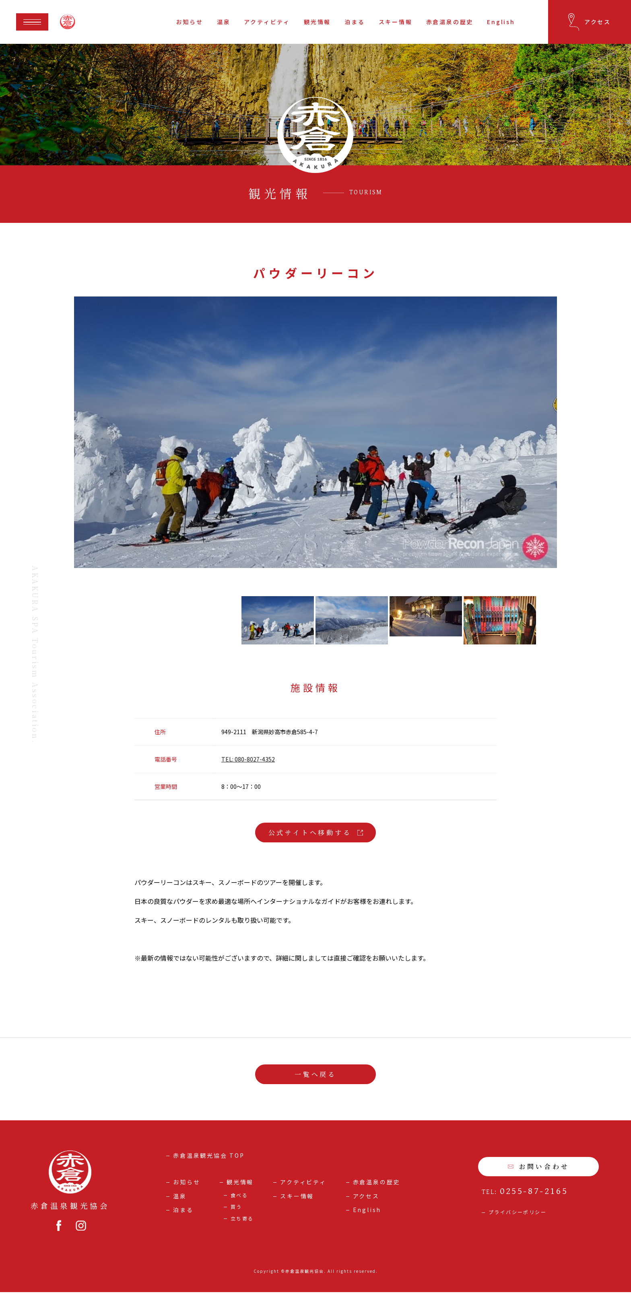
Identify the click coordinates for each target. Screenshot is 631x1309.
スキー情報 (395, 22)
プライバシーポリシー (517, 1228)
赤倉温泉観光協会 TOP (209, 1172)
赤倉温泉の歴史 (450, 22)
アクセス (366, 1213)
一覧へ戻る (315, 1090)
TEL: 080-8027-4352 (248, 776)
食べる (239, 1211)
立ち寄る (242, 1235)
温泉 (224, 22)
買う (236, 1223)
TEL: (525, 1209)
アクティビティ (267, 22)
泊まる (354, 22)
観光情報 (317, 22)
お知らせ (189, 22)
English (501, 22)
